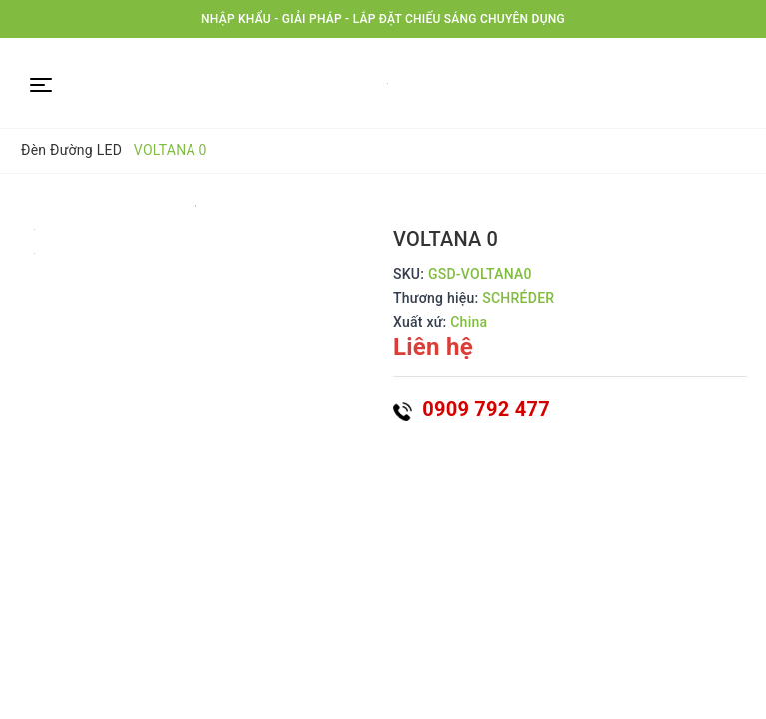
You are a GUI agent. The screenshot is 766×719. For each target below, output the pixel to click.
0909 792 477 (471, 409)
